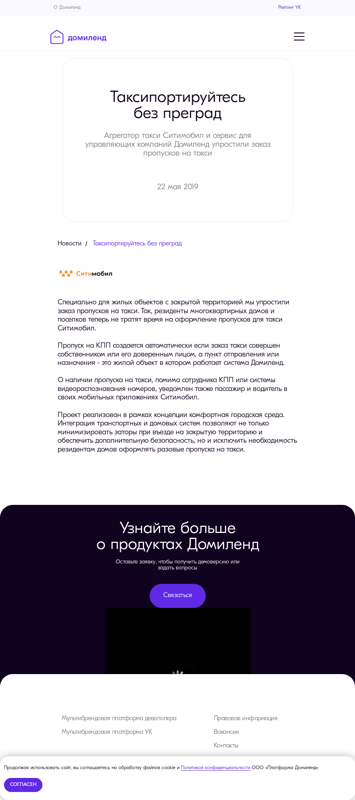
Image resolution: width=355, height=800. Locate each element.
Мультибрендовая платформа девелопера (119, 718)
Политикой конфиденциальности (215, 768)
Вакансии (226, 732)
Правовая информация (246, 718)
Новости (70, 244)
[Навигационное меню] (299, 36)
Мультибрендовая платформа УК (107, 732)
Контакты (226, 746)
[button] (178, 596)
